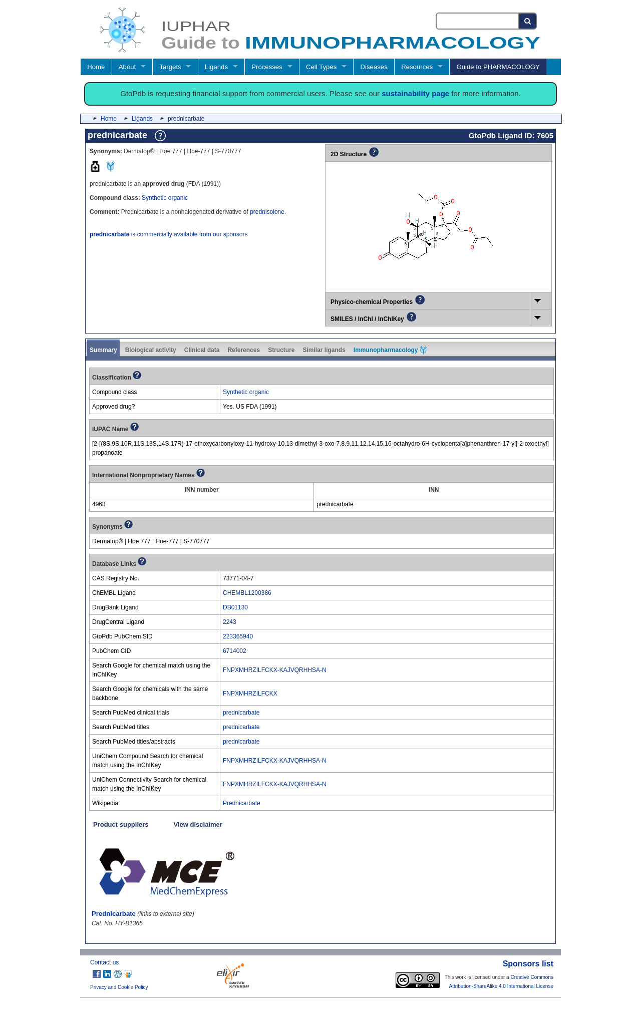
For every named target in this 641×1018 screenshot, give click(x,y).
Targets (170, 67)
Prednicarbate (241, 803)
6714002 (234, 650)
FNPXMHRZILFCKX (250, 693)
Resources (417, 67)
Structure (281, 350)
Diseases (374, 67)
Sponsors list (528, 963)
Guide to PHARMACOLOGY (497, 67)
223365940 (238, 636)
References (243, 350)
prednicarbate (241, 712)
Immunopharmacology (390, 350)
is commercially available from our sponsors (168, 234)
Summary (103, 350)
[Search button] (528, 21)
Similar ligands (323, 350)
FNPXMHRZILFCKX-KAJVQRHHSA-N (275, 669)
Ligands (216, 67)
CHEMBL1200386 (247, 592)
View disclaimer (198, 824)
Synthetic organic (165, 197)
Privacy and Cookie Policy (119, 987)
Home (96, 67)
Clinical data (202, 350)
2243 (229, 621)
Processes (266, 67)
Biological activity (150, 350)
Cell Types (321, 67)
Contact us (104, 962)
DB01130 (235, 607)
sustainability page (415, 93)
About (127, 67)
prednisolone (267, 211)
